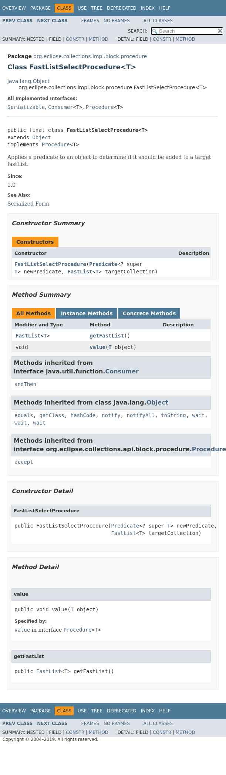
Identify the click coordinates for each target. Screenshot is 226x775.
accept (23, 462)
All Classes (158, 20)
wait (198, 415)
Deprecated (121, 8)
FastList (79, 272)
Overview (14, 8)
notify (111, 415)
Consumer (60, 107)
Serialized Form (28, 204)
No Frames (117, 20)
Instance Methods (86, 313)
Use (82, 8)
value (97, 347)
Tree (96, 8)
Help (165, 8)
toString (173, 415)
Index (148, 8)
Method (98, 39)
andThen (25, 384)
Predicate (103, 264)
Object (41, 137)
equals (23, 415)
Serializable (26, 107)
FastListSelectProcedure (50, 264)
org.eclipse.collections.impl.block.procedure (90, 56)
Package (40, 8)
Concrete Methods (149, 313)
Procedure (100, 107)
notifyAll (141, 415)
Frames (90, 20)
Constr (75, 39)
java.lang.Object (28, 81)
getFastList (107, 336)
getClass (51, 415)
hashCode (83, 415)
